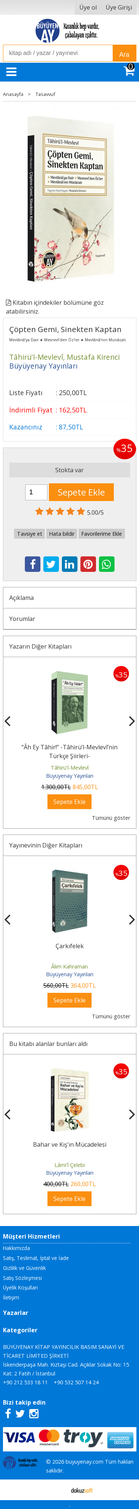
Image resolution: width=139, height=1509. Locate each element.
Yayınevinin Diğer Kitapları (45, 845)
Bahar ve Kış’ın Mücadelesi (69, 1144)
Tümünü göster (111, 817)
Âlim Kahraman (69, 966)
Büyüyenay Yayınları (69, 775)
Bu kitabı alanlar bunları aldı (48, 1044)
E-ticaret (57, 1490)
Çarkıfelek (70, 946)
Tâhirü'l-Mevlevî (70, 767)
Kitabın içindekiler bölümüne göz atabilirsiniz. (55, 306)
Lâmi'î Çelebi (69, 1164)
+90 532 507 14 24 (76, 1382)
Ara (124, 54)
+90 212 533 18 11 (25, 1382)
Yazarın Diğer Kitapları (40, 646)
